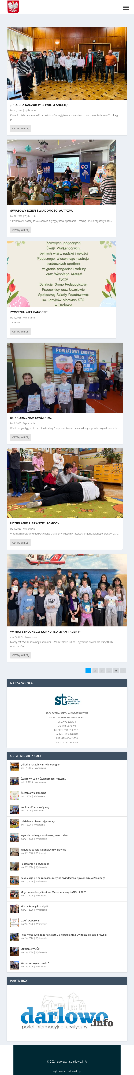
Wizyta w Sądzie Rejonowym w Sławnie (43, 849)
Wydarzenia (30, 110)
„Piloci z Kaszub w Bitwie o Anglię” (39, 104)
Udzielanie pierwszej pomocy (34, 523)
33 (116, 670)
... (109, 670)
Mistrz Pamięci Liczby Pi (35, 906)
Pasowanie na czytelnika (35, 863)
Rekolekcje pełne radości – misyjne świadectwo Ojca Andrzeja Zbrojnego (63, 878)
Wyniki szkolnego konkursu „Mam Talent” (45, 631)
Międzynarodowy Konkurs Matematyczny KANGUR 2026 (53, 892)
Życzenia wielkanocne (29, 312)
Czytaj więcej (20, 128)
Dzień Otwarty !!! (30, 920)
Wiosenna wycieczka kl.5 (35, 963)
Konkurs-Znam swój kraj (31, 417)
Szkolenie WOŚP (30, 949)
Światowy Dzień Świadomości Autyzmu (41, 210)
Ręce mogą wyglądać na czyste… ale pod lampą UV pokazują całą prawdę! (64, 934)
